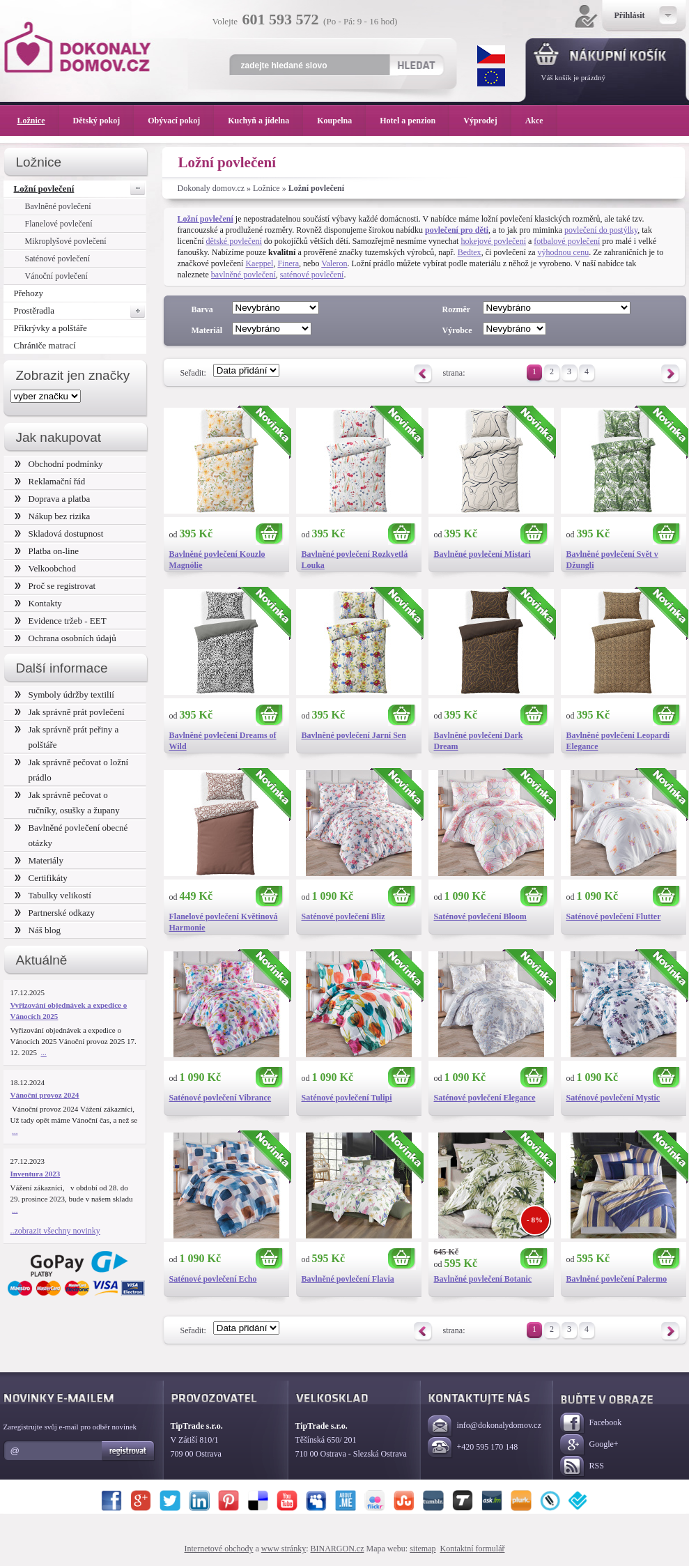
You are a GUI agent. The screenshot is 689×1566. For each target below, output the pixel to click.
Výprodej (487, 120)
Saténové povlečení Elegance (485, 1098)
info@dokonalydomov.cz (484, 1426)
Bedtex (469, 252)
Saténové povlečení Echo (213, 1279)
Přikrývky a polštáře (50, 328)
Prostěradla (80, 310)
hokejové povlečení (493, 241)
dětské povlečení (233, 241)
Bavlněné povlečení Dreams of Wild (223, 740)
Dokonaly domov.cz (211, 188)
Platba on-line (47, 551)
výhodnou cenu (563, 252)
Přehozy (29, 293)
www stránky (283, 1548)
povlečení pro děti (456, 230)
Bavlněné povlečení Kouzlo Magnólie (217, 559)
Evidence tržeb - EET (61, 620)
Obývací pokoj (181, 120)
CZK (491, 54)
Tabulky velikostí (53, 895)
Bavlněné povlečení (58, 206)
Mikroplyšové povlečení (66, 241)
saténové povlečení (312, 274)
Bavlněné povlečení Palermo (616, 1279)
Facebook (591, 1423)
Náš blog (38, 930)
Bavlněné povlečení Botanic (483, 1279)
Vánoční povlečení (56, 276)
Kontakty (38, 603)
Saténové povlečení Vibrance (220, 1098)
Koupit (270, 534)
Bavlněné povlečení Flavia (348, 1279)
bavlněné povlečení (243, 274)
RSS (582, 1466)
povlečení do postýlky (600, 230)
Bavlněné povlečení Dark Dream (478, 740)
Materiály (39, 860)
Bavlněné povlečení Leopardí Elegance (618, 740)
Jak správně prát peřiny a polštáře (67, 737)
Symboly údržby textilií (64, 694)
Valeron (334, 263)
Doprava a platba (53, 498)
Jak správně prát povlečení (70, 712)
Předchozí (423, 374)
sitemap (422, 1548)
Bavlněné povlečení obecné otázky (71, 835)
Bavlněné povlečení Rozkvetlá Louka (355, 559)
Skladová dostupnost (59, 533)
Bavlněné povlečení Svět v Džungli (612, 559)
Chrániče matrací (45, 345)
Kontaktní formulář (472, 1548)
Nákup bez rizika (53, 516)
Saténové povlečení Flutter (613, 916)
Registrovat (128, 1451)
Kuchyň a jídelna (265, 120)
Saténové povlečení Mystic (613, 1098)
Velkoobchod (46, 568)
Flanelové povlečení (59, 224)
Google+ (589, 1445)
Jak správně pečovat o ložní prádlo (72, 770)
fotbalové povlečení (567, 241)
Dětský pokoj (103, 120)
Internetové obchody (219, 1548)
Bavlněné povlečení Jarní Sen (354, 735)
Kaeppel (259, 263)
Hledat (416, 64)
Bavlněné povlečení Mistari (482, 554)
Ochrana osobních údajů (65, 638)
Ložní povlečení (79, 188)
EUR (491, 77)
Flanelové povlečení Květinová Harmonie (223, 922)
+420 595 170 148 (473, 1448)
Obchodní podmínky (59, 464)
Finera (288, 263)
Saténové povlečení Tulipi (347, 1098)
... (44, 1052)
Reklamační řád (50, 481)
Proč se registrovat (55, 586)
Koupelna (341, 120)
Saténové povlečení (58, 258)
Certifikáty (41, 878)
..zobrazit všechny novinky (55, 1231)
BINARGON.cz (337, 1548)
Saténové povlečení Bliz (343, 916)
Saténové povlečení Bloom (480, 916)
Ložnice (266, 188)
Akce (536, 120)
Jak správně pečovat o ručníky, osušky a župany (67, 802)
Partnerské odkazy (55, 912)
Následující (670, 374)
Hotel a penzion (414, 120)
